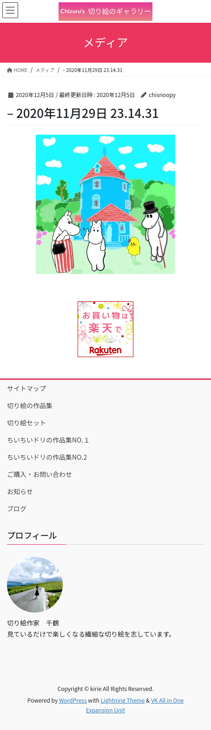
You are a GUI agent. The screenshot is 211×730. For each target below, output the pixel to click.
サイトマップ (26, 388)
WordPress (73, 700)
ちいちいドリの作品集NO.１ (48, 439)
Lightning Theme (123, 700)
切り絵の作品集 (30, 405)
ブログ (16, 508)
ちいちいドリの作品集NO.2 (47, 457)
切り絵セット (26, 422)
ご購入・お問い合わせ (39, 474)
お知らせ (20, 491)
